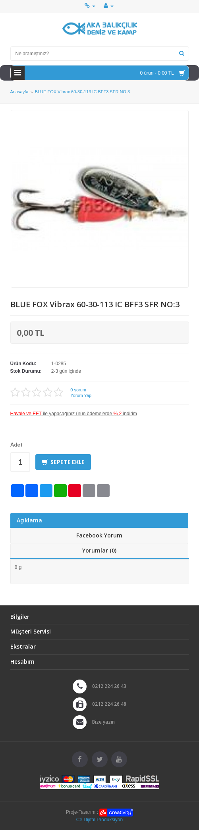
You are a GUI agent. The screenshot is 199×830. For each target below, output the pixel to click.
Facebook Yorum (99, 535)
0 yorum (78, 389)
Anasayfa (19, 92)
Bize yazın (103, 721)
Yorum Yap (80, 395)
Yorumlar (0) (99, 550)
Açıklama (29, 520)
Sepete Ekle (63, 462)
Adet (16, 444)
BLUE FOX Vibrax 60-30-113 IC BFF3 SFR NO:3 (82, 92)
